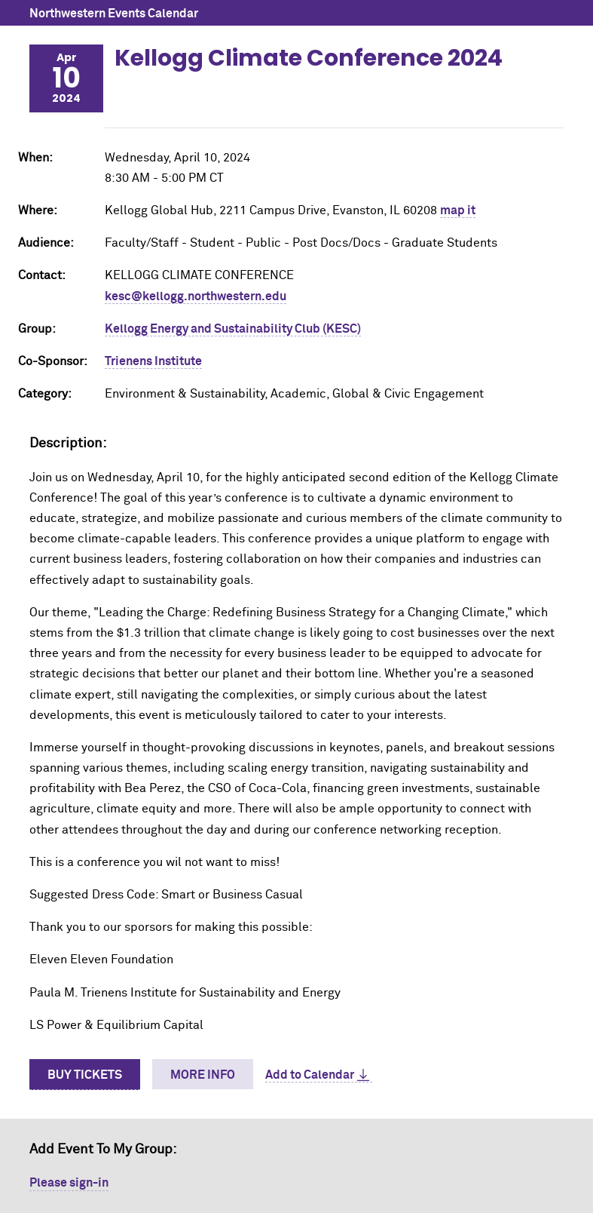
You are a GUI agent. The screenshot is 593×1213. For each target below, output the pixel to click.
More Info (202, 1075)
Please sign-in (69, 1183)
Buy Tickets (84, 1075)
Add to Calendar (309, 1075)
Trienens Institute (153, 361)
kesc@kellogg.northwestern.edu (195, 296)
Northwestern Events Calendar (113, 14)
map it (457, 210)
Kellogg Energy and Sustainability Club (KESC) (233, 329)
